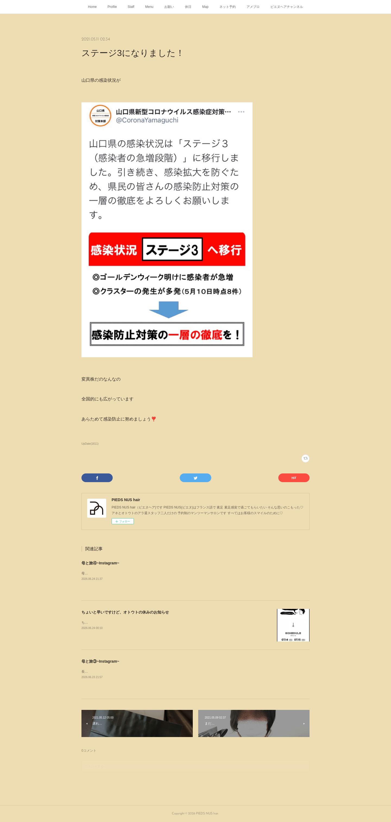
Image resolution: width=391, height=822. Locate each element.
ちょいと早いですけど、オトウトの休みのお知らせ (125, 612)
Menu (149, 7)
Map (205, 7)
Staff (131, 7)
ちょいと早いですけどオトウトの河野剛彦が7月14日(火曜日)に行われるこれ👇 (139, 622)
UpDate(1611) (90, 443)
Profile (112, 7)
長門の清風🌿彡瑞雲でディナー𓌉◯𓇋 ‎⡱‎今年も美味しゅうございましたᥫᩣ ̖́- (134, 672)
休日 (188, 7)
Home (92, 7)
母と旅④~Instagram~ (100, 563)
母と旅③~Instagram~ (100, 661)
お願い (169, 7)
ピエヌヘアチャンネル (286, 7)
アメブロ (253, 7)
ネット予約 (227, 7)
